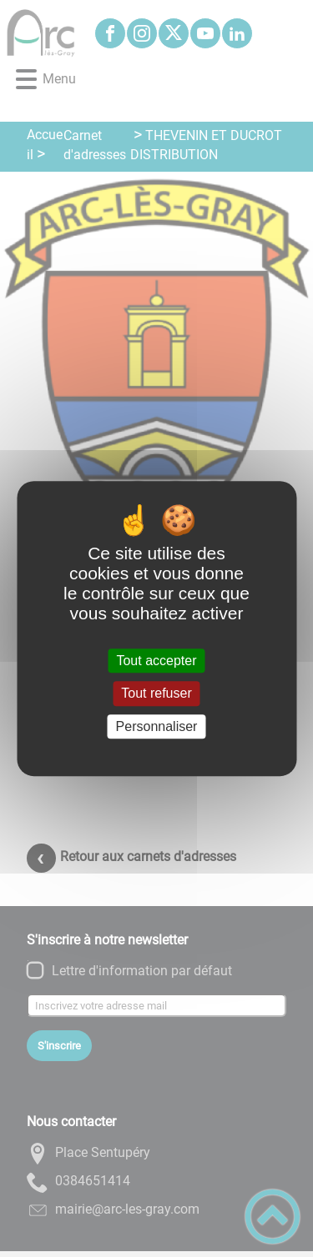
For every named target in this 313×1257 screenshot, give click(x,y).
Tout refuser (156, 694)
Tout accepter (156, 661)
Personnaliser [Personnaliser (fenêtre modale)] (157, 726)
